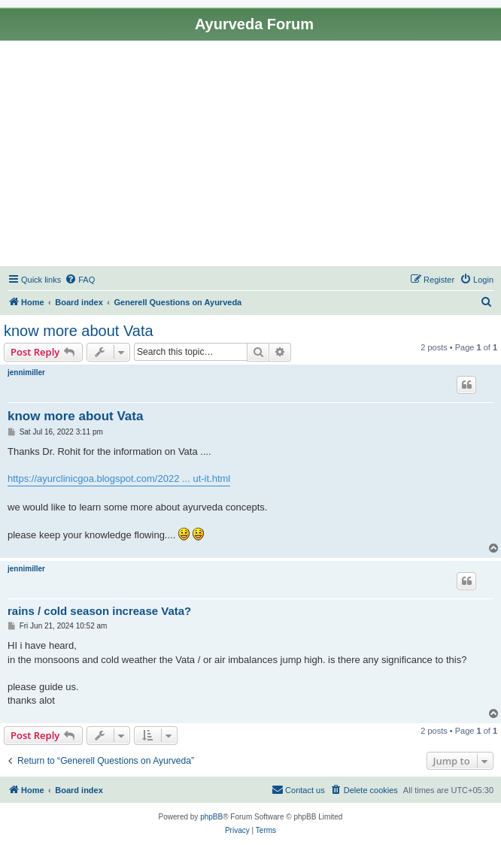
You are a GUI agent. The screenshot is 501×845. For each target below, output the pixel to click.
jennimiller (26, 372)
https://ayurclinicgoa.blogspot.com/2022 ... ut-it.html (119, 478)
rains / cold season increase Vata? (99, 610)
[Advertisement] (250, 153)
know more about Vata (78, 331)
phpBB (211, 817)
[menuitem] (80, 280)
